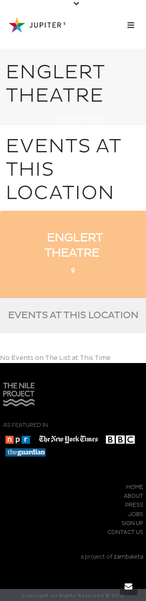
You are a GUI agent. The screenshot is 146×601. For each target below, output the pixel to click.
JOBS (135, 514)
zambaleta (128, 556)
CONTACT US (125, 532)
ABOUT (133, 496)
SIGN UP (132, 523)
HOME (134, 487)
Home (47, 119)
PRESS (134, 505)
